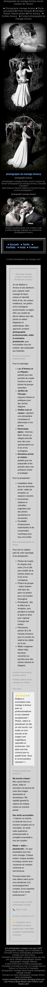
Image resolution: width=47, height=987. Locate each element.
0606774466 (21, 910)
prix (7, 959)
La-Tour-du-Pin (22, 968)
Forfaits (11, 247)
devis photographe (23, 977)
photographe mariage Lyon (17, 950)
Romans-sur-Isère (10, 975)
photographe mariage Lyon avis (27, 954)
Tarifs (26, 244)
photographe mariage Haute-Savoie (18, 970)
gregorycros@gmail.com (23, 916)
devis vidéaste (16, 959)
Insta (23, 247)
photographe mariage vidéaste (23, 962)
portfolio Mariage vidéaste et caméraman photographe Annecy (23, 231)
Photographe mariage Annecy (20, 8)
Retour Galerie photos (14, 13)
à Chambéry (34, 950)
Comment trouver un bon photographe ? (29, 189)
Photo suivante (24, 11)
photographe (25, 953)
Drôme (32, 955)
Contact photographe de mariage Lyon (23, 259)
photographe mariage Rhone (32, 975)
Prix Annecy (33, 13)
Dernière (39, 11)
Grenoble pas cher (19, 966)
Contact (33, 247)
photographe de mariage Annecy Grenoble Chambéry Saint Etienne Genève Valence (24, 186)
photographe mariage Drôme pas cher (28, 957)
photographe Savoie (32, 959)
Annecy (16, 953)
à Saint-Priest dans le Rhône (17, 964)
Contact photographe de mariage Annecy (30, 17)
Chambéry (6, 957)
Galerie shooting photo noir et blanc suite (23, 228)
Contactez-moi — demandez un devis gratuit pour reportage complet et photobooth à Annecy (23, 928)
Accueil (14, 244)
